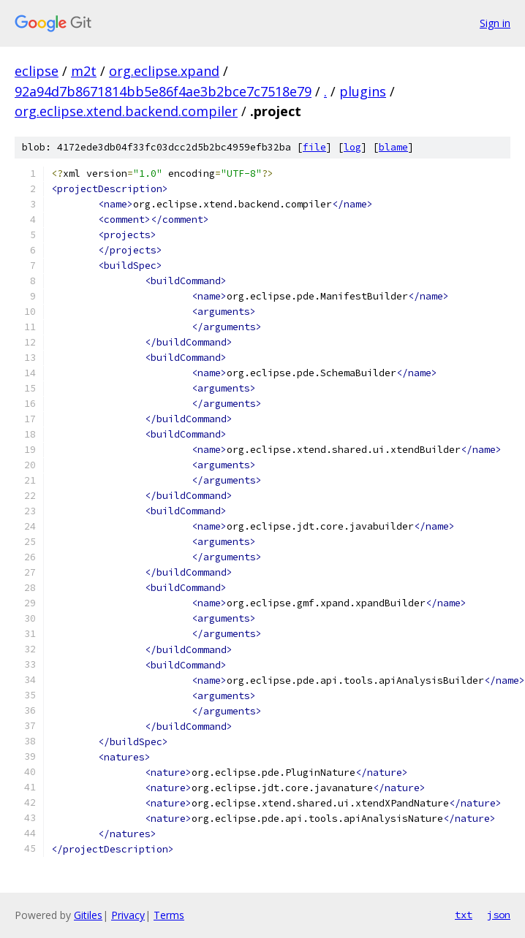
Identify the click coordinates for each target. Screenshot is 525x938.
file (314, 147)
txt (463, 914)
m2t (84, 71)
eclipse (36, 71)
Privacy (128, 915)
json (498, 914)
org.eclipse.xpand (164, 71)
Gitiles (88, 915)
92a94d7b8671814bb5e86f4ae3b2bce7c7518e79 (163, 91)
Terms (169, 915)
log (352, 147)
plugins (362, 91)
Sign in (495, 23)
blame (393, 147)
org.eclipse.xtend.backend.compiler (126, 111)
